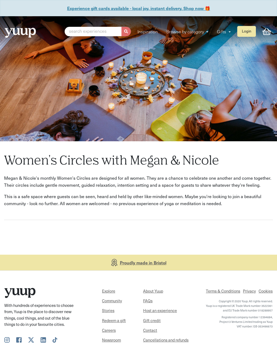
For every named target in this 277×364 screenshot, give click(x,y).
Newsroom (111, 340)
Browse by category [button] (185, 31)
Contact (150, 330)
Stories (108, 310)
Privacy (249, 291)
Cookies (266, 291)
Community (112, 301)
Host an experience (160, 310)
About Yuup (153, 291)
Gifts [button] (222, 31)
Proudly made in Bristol (143, 262)
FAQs (148, 301)
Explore (108, 291)
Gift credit (152, 320)
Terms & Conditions (223, 291)
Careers (109, 330)
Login (246, 31)
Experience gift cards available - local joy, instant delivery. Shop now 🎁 (138, 8)
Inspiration (147, 31)
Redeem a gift (114, 320)
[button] (98, 32)
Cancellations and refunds (166, 340)
